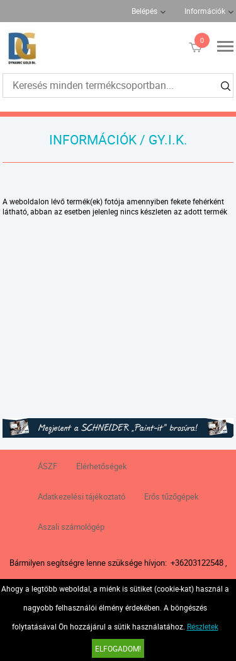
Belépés (144, 11)
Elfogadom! (118, 648)
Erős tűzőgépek (171, 496)
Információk (204, 11)
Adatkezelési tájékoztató (81, 496)
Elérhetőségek (101, 466)
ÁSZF (47, 466)
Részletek (202, 626)
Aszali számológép (71, 526)
